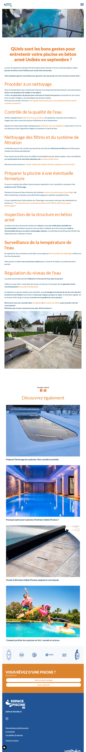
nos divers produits (52, 303)
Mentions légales (12, 740)
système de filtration (49, 159)
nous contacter (43, 685)
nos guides (36, 303)
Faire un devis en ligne (44, 680)
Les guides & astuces (14, 735)
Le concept (10, 731)
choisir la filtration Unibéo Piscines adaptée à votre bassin (50, 164)
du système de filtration (28, 287)
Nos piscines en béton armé (17, 728)
